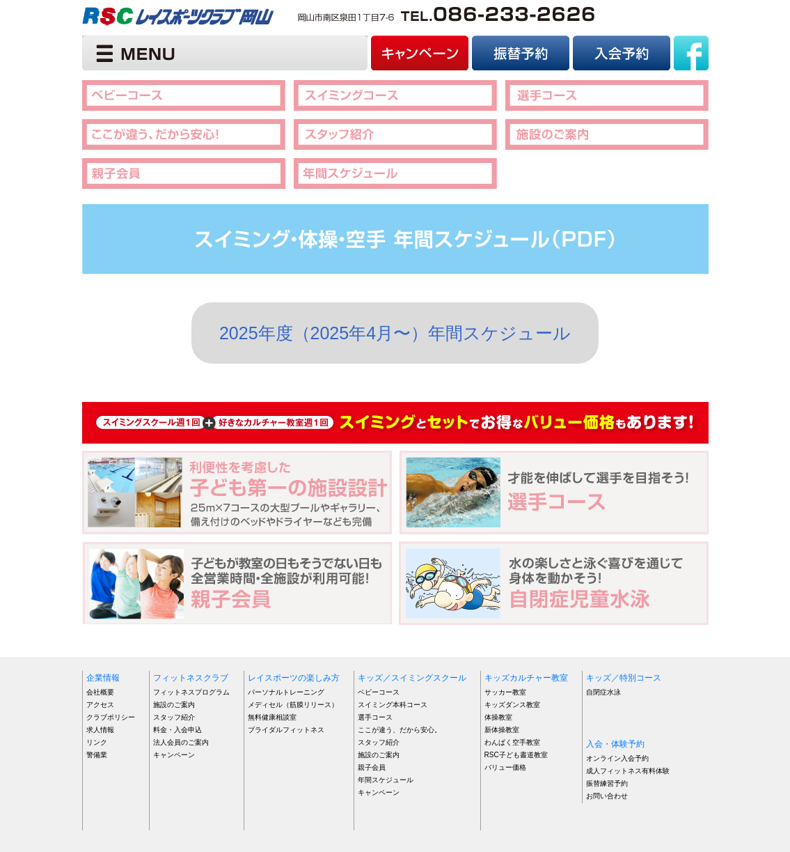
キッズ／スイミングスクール (412, 678)
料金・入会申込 (177, 730)
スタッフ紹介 (174, 717)
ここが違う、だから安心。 (399, 730)
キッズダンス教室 (512, 704)
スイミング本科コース (392, 704)
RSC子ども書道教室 (516, 755)
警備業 (96, 755)
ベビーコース (379, 692)
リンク (96, 742)
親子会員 (372, 767)
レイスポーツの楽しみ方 (294, 678)
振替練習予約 (607, 783)
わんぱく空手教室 (512, 742)
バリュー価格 (505, 767)
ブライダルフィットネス (286, 730)
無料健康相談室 (272, 717)
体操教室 (498, 717)
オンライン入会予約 (617, 758)
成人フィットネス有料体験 (628, 771)
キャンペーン (174, 755)
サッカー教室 (505, 692)
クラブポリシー (110, 717)
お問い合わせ (607, 796)
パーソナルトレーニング (286, 692)
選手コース (375, 717)
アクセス (100, 704)
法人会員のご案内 (181, 742)
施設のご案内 (174, 704)
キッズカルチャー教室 (526, 678)
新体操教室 (501, 730)
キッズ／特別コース (623, 678)
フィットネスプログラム (191, 692)
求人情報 (100, 730)
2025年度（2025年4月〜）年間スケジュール (395, 333)
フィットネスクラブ (190, 678)
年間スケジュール (385, 780)
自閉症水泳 (603, 692)
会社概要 (100, 692)
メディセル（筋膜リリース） (293, 704)
